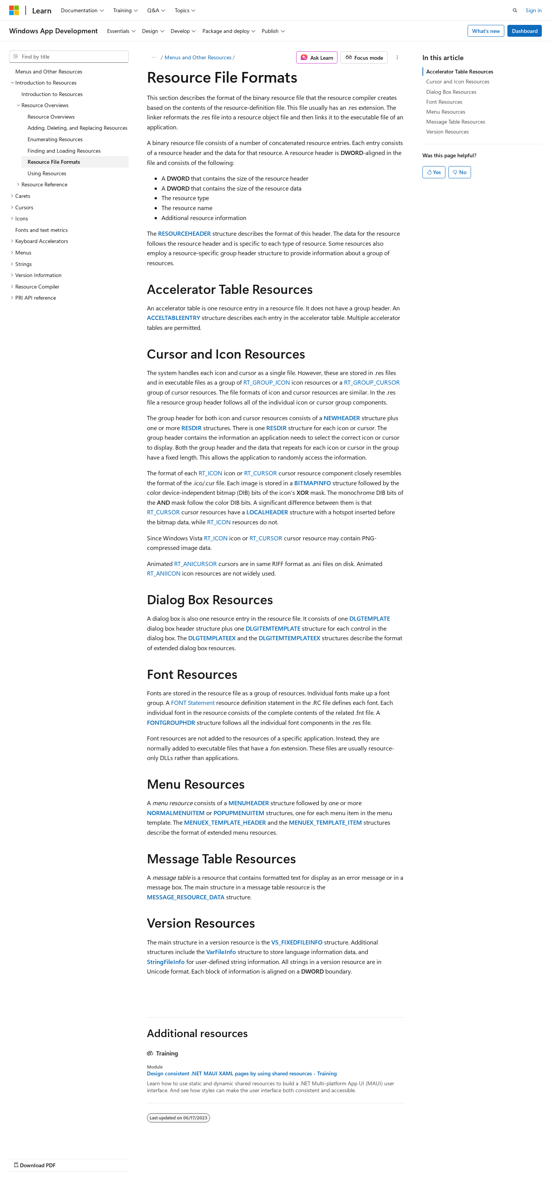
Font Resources (444, 101)
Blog (333, 1157)
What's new (486, 30)
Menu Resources (445, 111)
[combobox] (69, 57)
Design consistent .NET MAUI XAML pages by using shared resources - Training (242, 1073)
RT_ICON (210, 473)
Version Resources (447, 131)
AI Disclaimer (253, 1157)
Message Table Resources (455, 121)
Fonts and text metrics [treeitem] (41, 229)
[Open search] (515, 10)
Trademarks (471, 1157)
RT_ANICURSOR (195, 564)
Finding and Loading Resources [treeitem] (64, 150)
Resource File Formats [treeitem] (54, 161)
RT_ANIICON (164, 573)
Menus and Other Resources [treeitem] (48, 71)
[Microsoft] (14, 10)
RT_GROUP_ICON (266, 382)
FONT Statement (193, 702)
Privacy (395, 1157)
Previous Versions (297, 1157)
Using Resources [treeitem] (47, 173)
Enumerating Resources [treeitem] (55, 139)
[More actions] (397, 57)
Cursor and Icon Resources (457, 81)
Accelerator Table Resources (459, 71)
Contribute (365, 1157)
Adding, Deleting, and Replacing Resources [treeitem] (77, 127)
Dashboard (525, 30)
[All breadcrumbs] (153, 57)
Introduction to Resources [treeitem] (52, 94)
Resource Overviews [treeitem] (51, 116)
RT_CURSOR (260, 473)
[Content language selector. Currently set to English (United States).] (44, 1157)
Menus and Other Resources (198, 57)
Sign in (534, 10)
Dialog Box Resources (451, 91)
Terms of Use (434, 1157)
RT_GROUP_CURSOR (372, 382)
